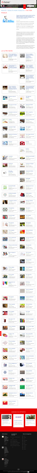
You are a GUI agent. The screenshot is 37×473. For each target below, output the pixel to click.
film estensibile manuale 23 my (16, 446)
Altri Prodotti (18, 6)
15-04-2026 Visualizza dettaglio (5, 443)
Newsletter (28, 6)
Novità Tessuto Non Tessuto (12, 10)
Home (9, 6)
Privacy (35, 6)
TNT (14, 6)
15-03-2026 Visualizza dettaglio (5, 455)
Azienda (11, 6)
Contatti (31, 6)
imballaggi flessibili (15, 441)
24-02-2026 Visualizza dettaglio (6, 466)
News (24, 6)
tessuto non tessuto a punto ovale (16, 438)
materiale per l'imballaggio (16, 442)
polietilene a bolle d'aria (15, 444)
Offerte (22, 6)
